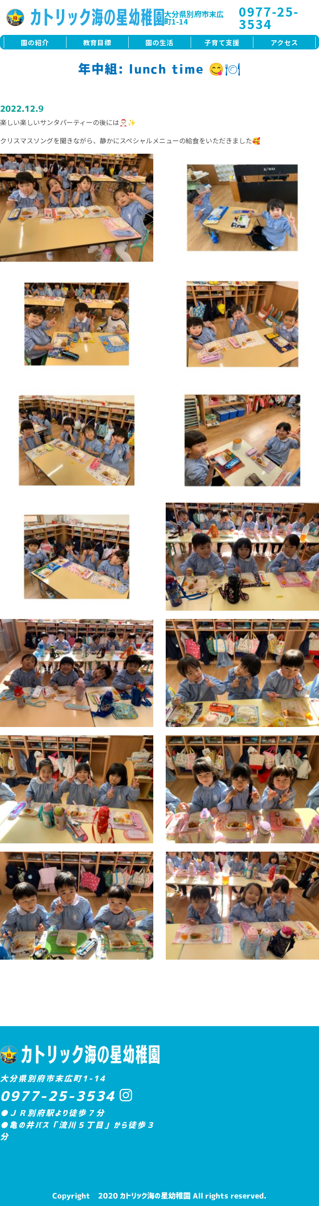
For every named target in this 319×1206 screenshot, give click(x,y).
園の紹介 (35, 42)
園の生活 (159, 42)
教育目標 (97, 42)
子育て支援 (222, 42)
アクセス (284, 42)
